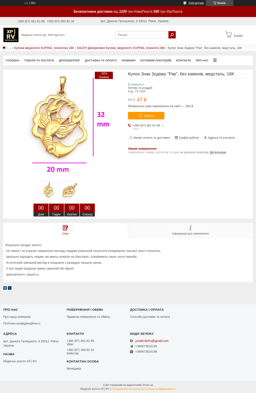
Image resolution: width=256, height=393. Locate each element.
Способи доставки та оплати (150, 316)
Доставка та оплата (101, 60)
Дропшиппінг (69, 60)
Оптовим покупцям (155, 60)
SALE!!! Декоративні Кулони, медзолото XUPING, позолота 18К (121, 48)
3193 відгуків (196, 3)
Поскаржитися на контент (126, 388)
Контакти (183, 60)
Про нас (202, 60)
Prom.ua (148, 385)
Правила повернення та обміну (88, 316)
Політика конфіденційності (21, 323)
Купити (149, 115)
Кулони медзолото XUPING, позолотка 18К (44, 48)
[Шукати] (172, 34)
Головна (12, 60)
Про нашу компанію (17, 316)
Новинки (128, 60)
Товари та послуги (39, 60)
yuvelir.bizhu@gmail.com (151, 341)
